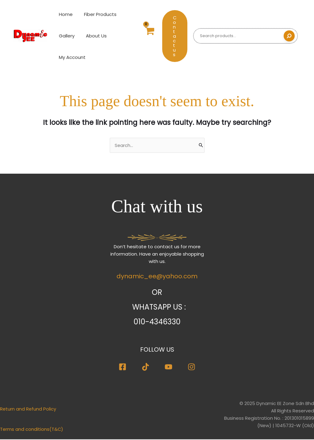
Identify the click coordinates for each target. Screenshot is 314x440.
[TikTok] (145, 368)
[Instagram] (191, 368)
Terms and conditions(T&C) (32, 430)
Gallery (66, 36)
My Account (71, 57)
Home (65, 14)
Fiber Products (97, 14)
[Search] (289, 35)
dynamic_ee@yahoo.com (157, 277)
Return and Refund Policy (28, 410)
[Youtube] (168, 368)
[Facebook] (122, 368)
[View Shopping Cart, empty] (149, 36)
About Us (93, 36)
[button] (174, 36)
